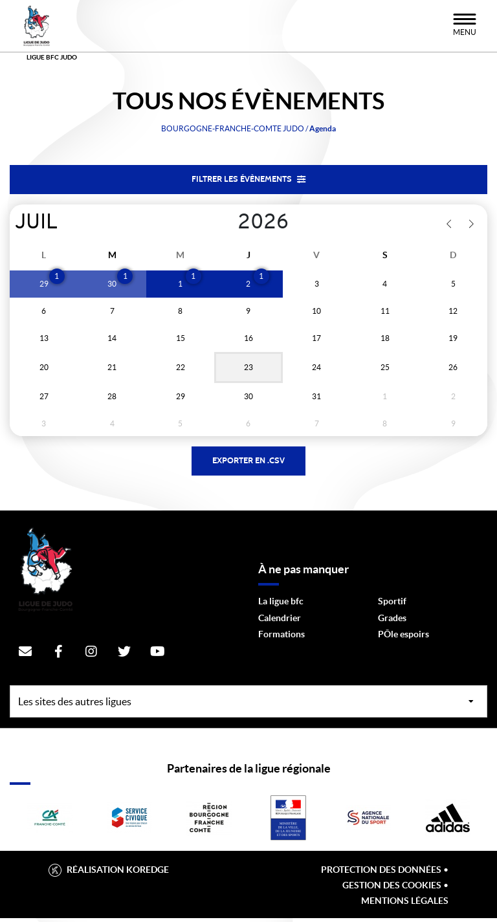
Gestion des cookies (391, 889)
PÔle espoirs (403, 638)
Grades (392, 621)
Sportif (392, 605)
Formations (281, 638)
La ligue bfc (281, 605)
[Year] (227, 224)
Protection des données (381, 873)
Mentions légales (404, 904)
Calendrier (279, 621)
